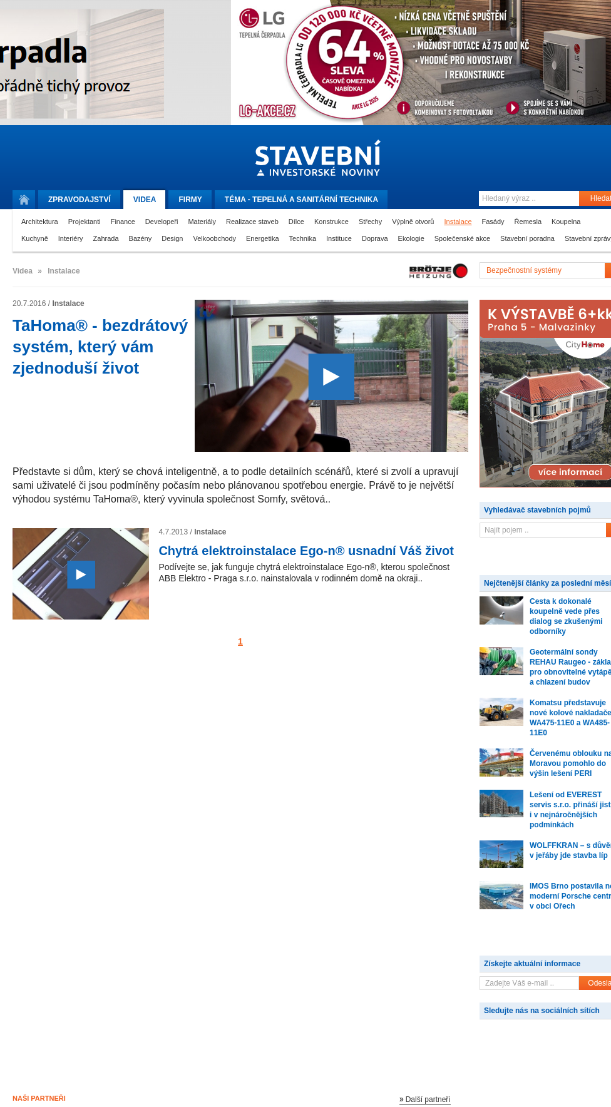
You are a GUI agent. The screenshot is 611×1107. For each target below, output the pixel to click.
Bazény (140, 238)
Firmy (190, 199)
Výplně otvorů (413, 221)
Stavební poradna (527, 238)
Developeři (161, 221)
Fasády (493, 221)
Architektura (39, 221)
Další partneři (428, 1099)
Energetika (262, 238)
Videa (145, 199)
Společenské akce (462, 238)
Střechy (370, 221)
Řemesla (528, 221)
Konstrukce (331, 221)
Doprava (375, 238)
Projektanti (84, 221)
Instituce (339, 238)
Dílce (296, 221)
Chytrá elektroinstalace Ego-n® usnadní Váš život (306, 551)
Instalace (457, 221)
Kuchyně (34, 238)
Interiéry (70, 238)
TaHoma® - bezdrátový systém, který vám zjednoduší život (100, 346)
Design (172, 238)
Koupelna (566, 221)
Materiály (202, 221)
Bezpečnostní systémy (524, 270)
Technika (302, 238)
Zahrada (106, 238)
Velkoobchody (215, 238)
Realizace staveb (252, 221)
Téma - (301, 199)
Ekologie (411, 238)
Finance (123, 221)
